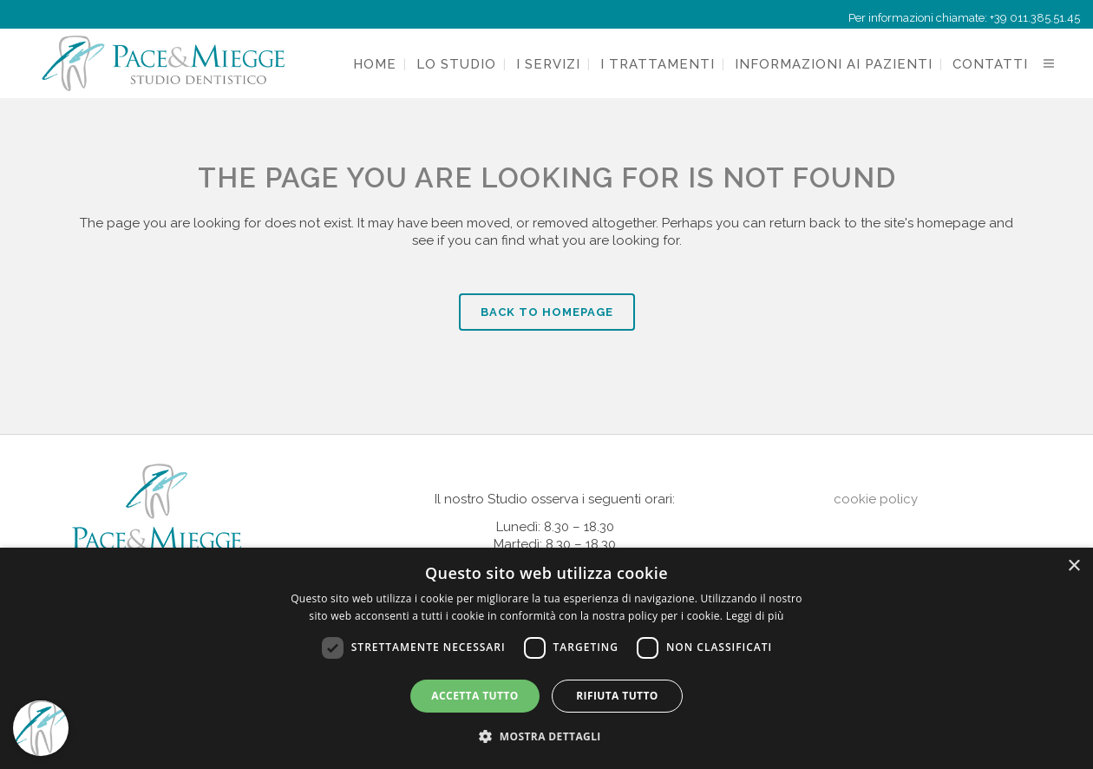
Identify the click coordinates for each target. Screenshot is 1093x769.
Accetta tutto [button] (474, 695)
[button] (546, 737)
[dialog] (546, 658)
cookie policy (876, 499)
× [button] (1073, 566)
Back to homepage (547, 312)
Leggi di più (755, 615)
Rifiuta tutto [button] (617, 695)
